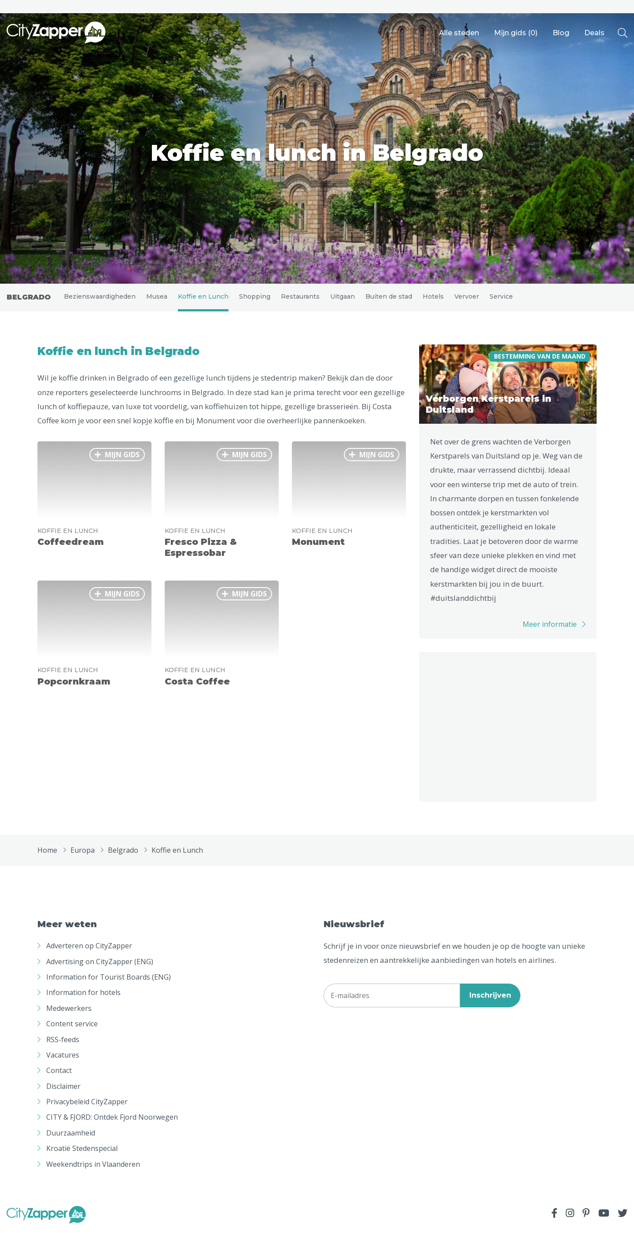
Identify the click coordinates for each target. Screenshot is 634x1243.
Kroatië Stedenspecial (82, 1160)
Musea (156, 302)
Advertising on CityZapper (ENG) (99, 973)
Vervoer (466, 302)
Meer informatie (550, 636)
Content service (72, 1035)
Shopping (254, 302)
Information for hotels (83, 1005)
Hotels (433, 302)
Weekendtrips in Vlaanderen (93, 1176)
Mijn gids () (516, 33)
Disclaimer (63, 1098)
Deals (594, 33)
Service (501, 302)
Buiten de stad (388, 302)
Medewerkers (69, 1020)
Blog (561, 33)
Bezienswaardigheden (100, 302)
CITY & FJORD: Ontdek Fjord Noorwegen (112, 1129)
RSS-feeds (62, 1051)
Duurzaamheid (70, 1145)
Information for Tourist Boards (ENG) (108, 989)
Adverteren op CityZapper (89, 957)
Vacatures (62, 1067)
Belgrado (29, 303)
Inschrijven (490, 1007)
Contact (59, 1083)
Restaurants (300, 302)
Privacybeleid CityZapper (87, 1113)
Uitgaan (342, 302)
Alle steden (459, 33)
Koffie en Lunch (203, 302)
